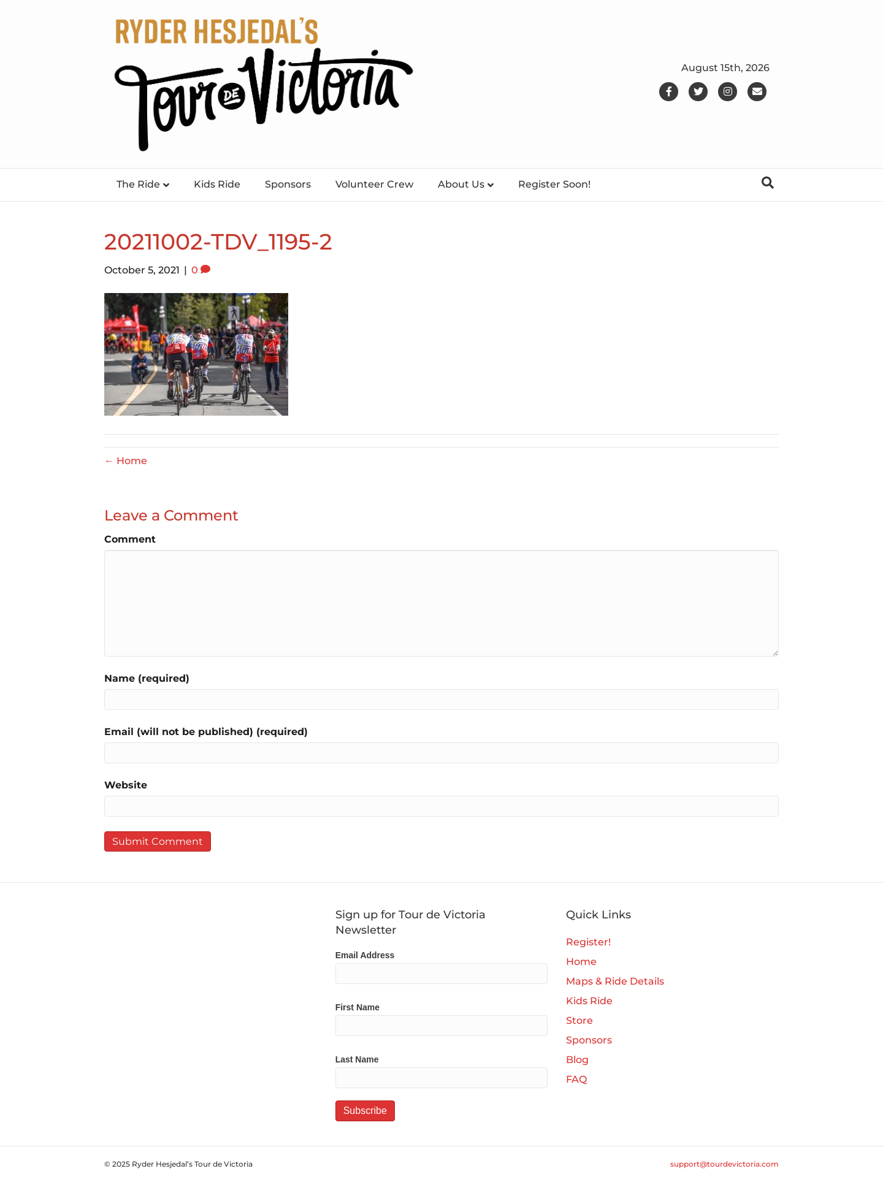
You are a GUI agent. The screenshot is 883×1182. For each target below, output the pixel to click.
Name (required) (146, 678)
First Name (357, 1007)
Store (579, 1020)
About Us (461, 184)
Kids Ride (217, 184)
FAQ (576, 1079)
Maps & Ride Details (615, 981)
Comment (130, 539)
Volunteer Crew (374, 184)
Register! (588, 942)
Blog (577, 1060)
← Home (125, 461)
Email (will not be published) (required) (206, 732)
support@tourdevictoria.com (724, 1164)
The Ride (138, 184)
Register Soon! (554, 184)
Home (581, 961)
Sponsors (288, 184)
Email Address (365, 955)
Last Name (357, 1059)
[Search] (768, 183)
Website (125, 785)
